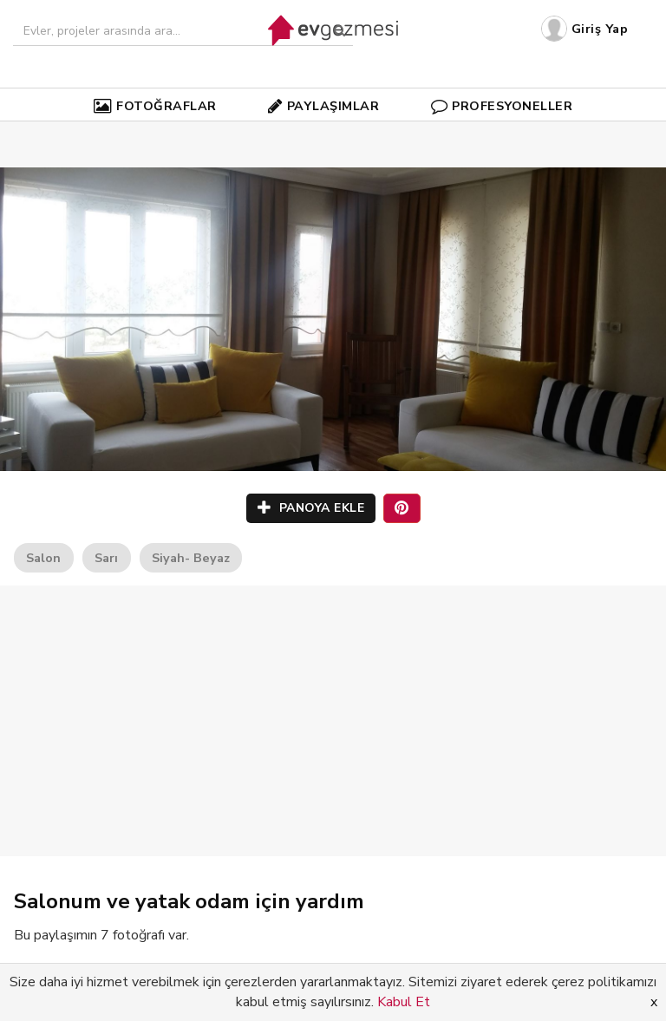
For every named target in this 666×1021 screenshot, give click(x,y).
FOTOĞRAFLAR (155, 106)
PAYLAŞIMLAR (323, 106)
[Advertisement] (333, 720)
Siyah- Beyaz (191, 557)
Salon (43, 557)
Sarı (106, 557)
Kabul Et (403, 1001)
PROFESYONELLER (502, 106)
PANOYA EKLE (311, 508)
